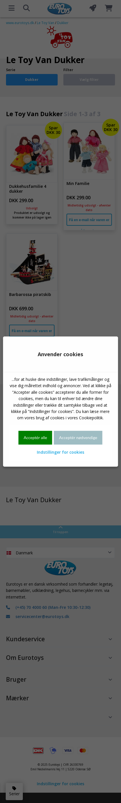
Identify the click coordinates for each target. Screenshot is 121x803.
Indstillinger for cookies (60, 452)
